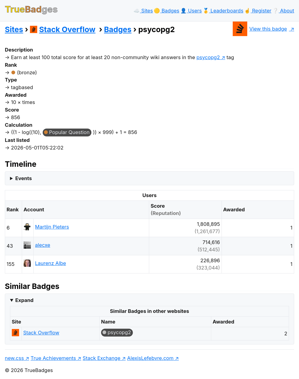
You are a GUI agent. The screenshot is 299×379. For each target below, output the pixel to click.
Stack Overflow (63, 29)
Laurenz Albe (50, 263)
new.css (14, 358)
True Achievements (53, 358)
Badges (118, 29)
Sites (14, 29)
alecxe (42, 245)
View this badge (260, 29)
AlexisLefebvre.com (150, 358)
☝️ (257, 11)
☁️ (143, 11)
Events (23, 178)
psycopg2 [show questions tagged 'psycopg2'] (208, 57)
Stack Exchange (101, 358)
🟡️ (166, 11)
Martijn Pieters (52, 227)
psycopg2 (119, 332)
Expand (24, 300)
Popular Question (69, 132)
